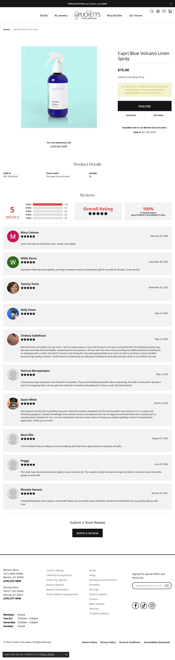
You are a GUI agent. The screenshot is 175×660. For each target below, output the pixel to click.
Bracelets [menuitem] (94, 584)
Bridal (44, 15)
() (65, 204)
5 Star (28, 204)
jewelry (6, 29)
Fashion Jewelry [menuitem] (98, 594)
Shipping (131, 115)
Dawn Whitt (29, 400)
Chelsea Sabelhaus (33, 335)
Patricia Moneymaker (35, 371)
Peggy (25, 461)
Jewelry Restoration (57, 589)
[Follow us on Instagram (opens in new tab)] (152, 605)
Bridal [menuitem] (92, 570)
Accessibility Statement (157, 642)
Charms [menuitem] (93, 599)
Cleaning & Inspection (59, 575)
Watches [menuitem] (94, 608)
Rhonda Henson (31, 489)
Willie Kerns (29, 258)
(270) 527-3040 (59, 146)
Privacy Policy (108, 642)
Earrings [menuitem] (94, 589)
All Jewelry (61, 15)
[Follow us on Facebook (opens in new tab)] (135, 605)
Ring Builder (114, 15)
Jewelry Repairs (55, 584)
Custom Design (55, 570)
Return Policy (89, 642)
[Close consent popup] (66, 655)
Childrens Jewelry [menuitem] (99, 613)
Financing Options (56, 580)
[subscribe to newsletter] (166, 586)
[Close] (171, 4)
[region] (59, 87)
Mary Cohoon (30, 232)
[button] (152, 11)
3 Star (28, 211)
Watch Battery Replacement (62, 594)
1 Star (28, 218)
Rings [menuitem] (92, 575)
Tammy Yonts (30, 284)
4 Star (28, 207)
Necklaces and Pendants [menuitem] (103, 580)
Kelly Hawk (28, 310)
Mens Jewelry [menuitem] (96, 603)
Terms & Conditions (130, 642)
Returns (158, 115)
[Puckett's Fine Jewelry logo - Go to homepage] (87, 15)
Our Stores (136, 15)
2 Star (28, 214)
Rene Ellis (27, 435)
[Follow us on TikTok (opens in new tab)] (143, 605)
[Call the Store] (12, 581)
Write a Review (87, 533)
